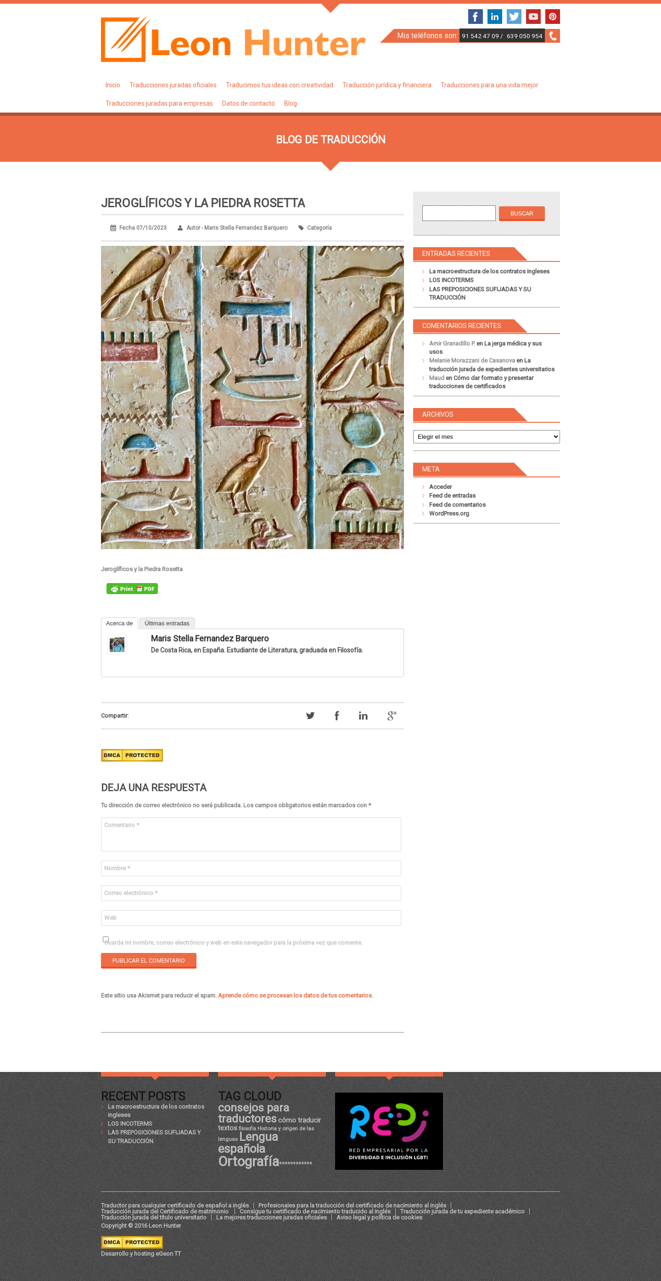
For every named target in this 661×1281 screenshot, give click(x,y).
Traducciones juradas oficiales (173, 85)
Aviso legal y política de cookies (379, 1217)
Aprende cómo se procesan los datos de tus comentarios (295, 995)
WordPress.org (449, 513)
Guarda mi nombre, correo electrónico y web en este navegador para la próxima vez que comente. (233, 942)
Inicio (113, 85)
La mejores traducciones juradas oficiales (271, 1217)
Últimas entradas (167, 623)
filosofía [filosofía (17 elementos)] (247, 1129)
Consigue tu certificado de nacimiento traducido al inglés (315, 1211)
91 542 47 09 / (483, 36)
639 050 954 (525, 36)
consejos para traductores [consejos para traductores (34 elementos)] (253, 1113)
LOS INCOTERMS (451, 280)
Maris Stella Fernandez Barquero (210, 638)
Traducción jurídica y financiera (386, 85)
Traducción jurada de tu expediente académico (462, 1211)
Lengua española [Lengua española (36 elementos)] (248, 1143)
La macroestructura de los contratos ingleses (489, 271)
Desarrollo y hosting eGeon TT (141, 1253)
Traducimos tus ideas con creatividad (279, 85)
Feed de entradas (452, 495)
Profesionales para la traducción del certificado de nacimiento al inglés (352, 1205)
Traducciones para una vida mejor (489, 85)
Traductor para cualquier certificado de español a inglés (175, 1205)
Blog (290, 103)
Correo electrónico (130, 893)
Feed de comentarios (457, 504)
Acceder (440, 486)
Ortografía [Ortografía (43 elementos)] (248, 1161)
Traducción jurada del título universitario (154, 1217)
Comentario (121, 825)
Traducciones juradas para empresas (159, 103)
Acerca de (119, 623)
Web (110, 917)
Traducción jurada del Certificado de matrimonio (165, 1211)
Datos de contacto (248, 103)
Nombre (117, 868)
